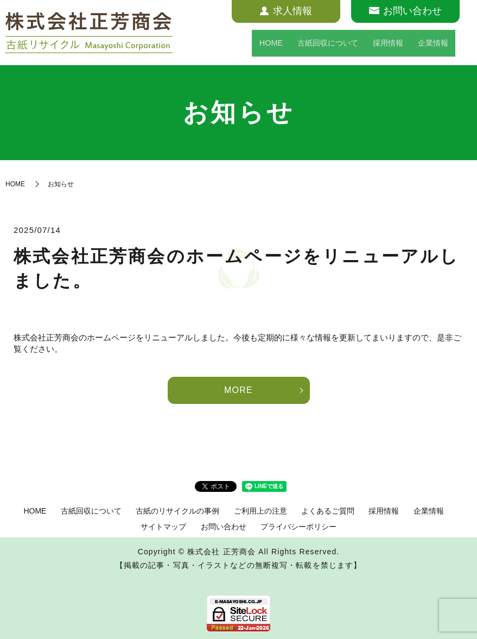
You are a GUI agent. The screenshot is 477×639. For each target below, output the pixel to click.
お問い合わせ (223, 526)
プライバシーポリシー (298, 526)
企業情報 (430, 45)
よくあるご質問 (327, 511)
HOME (250, 45)
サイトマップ (163, 526)
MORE (238, 390)
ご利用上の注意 (260, 511)
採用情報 (382, 45)
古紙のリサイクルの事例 (177, 511)
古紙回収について (314, 45)
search (463, 46)
